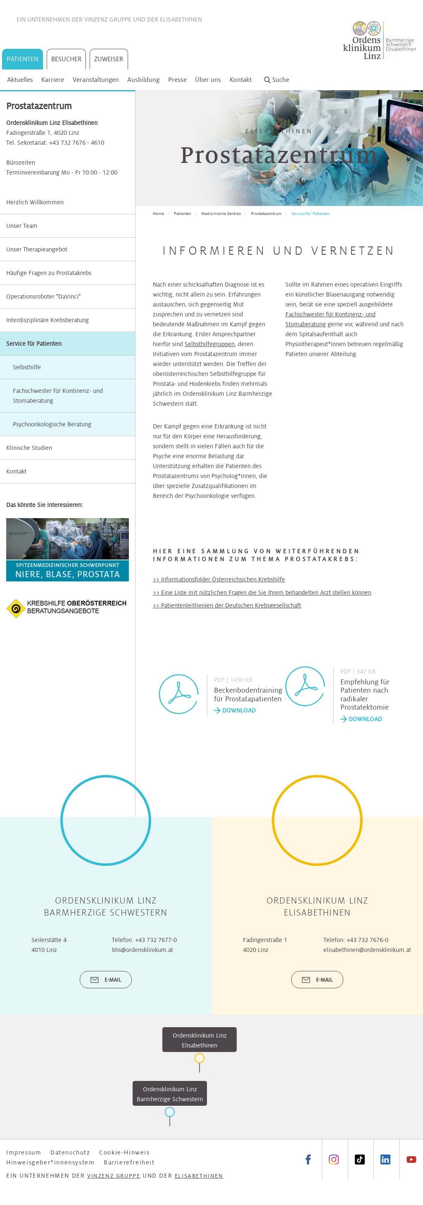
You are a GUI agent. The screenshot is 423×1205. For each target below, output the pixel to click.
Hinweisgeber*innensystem (50, 1162)
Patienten (22, 59)
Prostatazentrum (266, 213)
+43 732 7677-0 (156, 940)
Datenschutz (70, 1152)
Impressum (23, 1152)
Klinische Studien (29, 448)
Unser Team (22, 226)
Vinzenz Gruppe (107, 19)
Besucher (66, 59)
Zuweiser (109, 59)
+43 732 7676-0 (367, 940)
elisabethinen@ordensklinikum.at (367, 950)
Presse (177, 80)
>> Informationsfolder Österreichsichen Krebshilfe (219, 579)
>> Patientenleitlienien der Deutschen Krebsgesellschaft (227, 605)
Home (158, 213)
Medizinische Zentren (221, 213)
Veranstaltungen (96, 80)
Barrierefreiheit (129, 1162)
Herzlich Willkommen (35, 202)
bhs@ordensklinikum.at (142, 950)
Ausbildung (143, 80)
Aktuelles (20, 80)
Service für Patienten (34, 343)
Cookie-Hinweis (124, 1152)
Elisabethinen (181, 19)
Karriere (52, 80)
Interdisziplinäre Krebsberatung (47, 320)
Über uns (208, 80)
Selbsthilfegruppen (210, 344)
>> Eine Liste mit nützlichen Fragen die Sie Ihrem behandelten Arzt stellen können (262, 592)
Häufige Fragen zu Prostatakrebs (48, 273)
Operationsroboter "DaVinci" (43, 296)
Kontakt (241, 80)
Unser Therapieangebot (36, 249)
